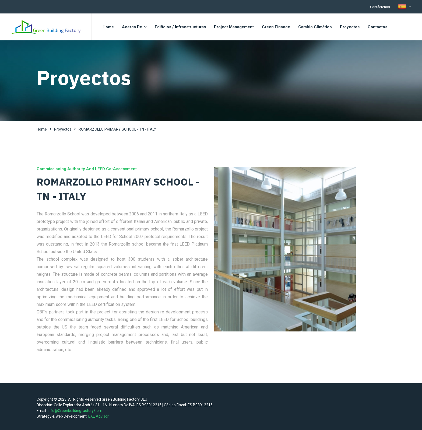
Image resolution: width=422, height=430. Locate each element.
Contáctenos (380, 7)
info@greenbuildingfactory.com (75, 410)
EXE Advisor (98, 416)
